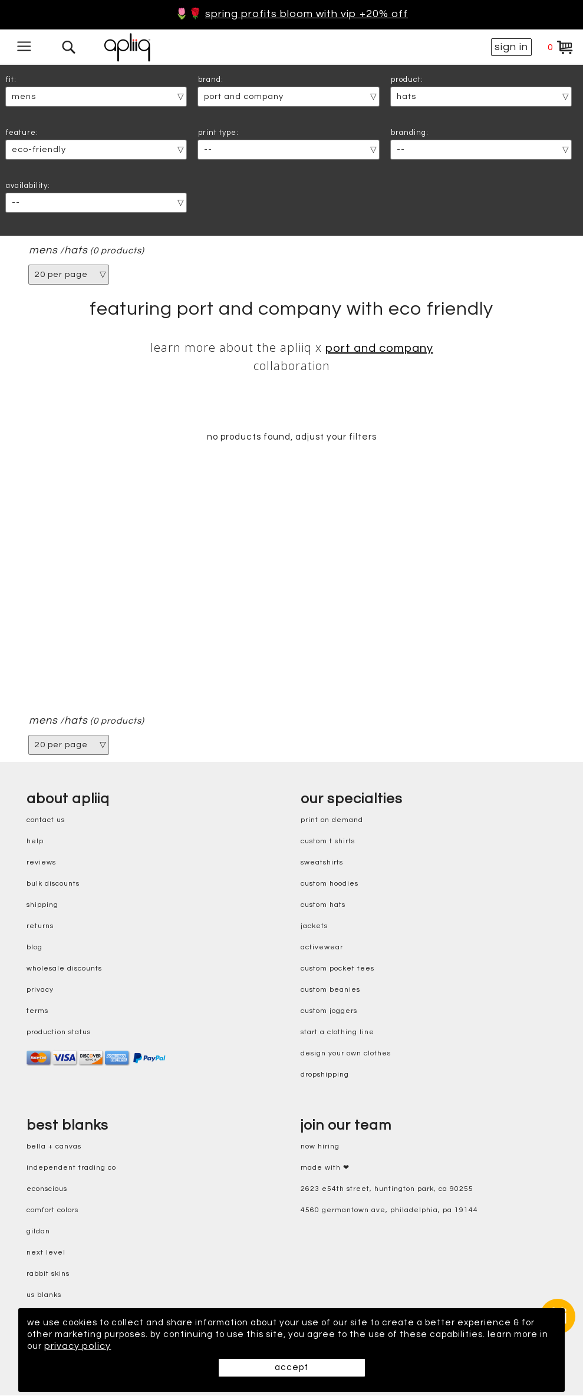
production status (59, 1033)
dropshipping (325, 1075)
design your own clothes (346, 1054)
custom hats (323, 905)
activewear (322, 948)
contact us (46, 820)
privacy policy (143, 1346)
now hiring (320, 1147)
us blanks (44, 1295)
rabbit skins (48, 1274)
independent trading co (71, 1168)
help (35, 842)
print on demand (332, 820)
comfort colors (52, 1211)
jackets (314, 926)
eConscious (47, 1189)
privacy (40, 990)
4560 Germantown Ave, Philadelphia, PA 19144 (389, 1211)
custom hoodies (329, 884)
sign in (511, 46)
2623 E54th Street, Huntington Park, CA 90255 (387, 1189)
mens (43, 250)
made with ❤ (325, 1168)
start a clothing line (337, 1033)
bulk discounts (53, 884)
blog (34, 948)
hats (76, 250)
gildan (38, 1232)
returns (40, 926)
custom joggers (329, 1011)
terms (37, 1011)
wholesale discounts (64, 969)
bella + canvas (54, 1147)
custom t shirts (328, 842)
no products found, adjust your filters (291, 437)
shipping (42, 905)
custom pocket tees (337, 969)
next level (46, 1253)
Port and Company (379, 348)
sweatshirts (322, 863)
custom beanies (330, 990)
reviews (41, 863)
